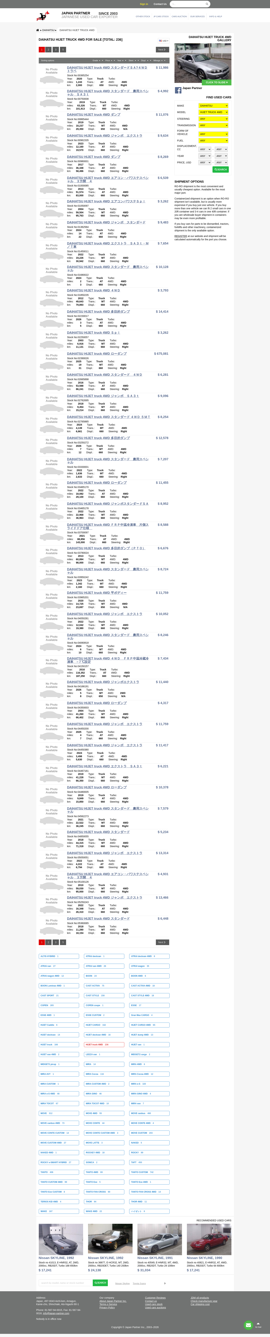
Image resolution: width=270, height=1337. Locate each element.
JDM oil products (200, 1297)
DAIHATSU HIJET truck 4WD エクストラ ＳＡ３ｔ (104, 766)
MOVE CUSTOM (142, 1133)
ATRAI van (47, 966)
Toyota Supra (139, 1283)
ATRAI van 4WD (96, 966)
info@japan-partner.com (56, 1313)
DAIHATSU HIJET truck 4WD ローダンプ (96, 353)
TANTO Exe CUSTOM (52, 1192)
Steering (183, 118)
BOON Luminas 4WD (52, 986)
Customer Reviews (155, 1297)
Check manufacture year (204, 1301)
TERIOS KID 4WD (50, 1201)
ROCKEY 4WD (95, 1152)
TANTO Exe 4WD (141, 1182)
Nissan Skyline (122, 1283)
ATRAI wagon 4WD (52, 976)
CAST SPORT (49, 995)
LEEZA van (93, 1054)
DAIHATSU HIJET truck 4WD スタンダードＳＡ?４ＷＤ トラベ (107, 69)
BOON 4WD (138, 976)
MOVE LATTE (94, 1143)
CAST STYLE (95, 995)
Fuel (180, 140)
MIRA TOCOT (49, 1103)
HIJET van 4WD (49, 1054)
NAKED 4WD (48, 1152)
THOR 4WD (139, 1201)
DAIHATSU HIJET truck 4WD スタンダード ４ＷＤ (104, 374)
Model (181, 112)
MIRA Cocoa (95, 1074)
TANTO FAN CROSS (98, 1192)
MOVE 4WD (94, 1113)
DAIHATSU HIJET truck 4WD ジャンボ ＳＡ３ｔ (103, 396)
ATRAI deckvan (95, 956)
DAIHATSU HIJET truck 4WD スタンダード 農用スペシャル (107, 268)
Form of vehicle (182, 132)
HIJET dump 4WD (142, 1035)
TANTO (46, 1172)
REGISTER (180, 236)
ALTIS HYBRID (49, 956)
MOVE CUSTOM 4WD (53, 1143)
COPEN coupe (94, 1005)
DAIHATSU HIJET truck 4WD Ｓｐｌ (93, 332)
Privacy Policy (107, 1307)
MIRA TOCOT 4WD (97, 1103)
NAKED (136, 1143)
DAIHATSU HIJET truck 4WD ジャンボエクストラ (103, 682)
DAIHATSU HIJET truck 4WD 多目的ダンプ (98, 311)
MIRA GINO (94, 1093)
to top (258, 1325)
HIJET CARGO (96, 1025)
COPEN (47, 1005)
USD (164, 41)
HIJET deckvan (50, 1035)
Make (180, 105)
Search (220, 169)
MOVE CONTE (95, 1123)
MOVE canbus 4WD (52, 1123)
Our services (197, 16)
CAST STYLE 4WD (142, 995)
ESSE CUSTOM (95, 1015)
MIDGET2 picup (49, 1064)
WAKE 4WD (94, 1211)
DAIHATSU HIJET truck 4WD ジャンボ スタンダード (106, 222)
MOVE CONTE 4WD (142, 1123)
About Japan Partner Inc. (113, 1301)
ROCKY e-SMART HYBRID (55, 1162)
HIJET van (138, 1044)
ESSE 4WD (47, 1015)
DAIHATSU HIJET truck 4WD (77, 30)
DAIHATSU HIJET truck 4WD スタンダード (98, 832)
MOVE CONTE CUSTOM (54, 1133)
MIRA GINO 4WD (141, 1093)
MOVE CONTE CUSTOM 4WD (102, 1133)
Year (180, 156)
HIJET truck (49, 1044)
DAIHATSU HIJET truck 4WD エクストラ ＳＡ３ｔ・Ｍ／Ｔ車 (107, 245)
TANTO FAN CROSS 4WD (146, 1192)
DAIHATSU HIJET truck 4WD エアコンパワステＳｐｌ (106, 201)
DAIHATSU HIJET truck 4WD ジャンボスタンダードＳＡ (107, 503)
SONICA (91, 1162)
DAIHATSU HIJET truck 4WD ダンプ (93, 114)
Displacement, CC (187, 148)
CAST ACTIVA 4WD (143, 986)
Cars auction (179, 16)
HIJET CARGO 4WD (143, 1025)
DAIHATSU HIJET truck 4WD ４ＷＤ (93, 290)
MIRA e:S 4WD (49, 1093)
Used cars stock (154, 1304)
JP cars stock (161, 16)
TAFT (136, 1162)
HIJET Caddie (48, 1025)
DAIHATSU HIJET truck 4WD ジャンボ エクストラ (104, 135)
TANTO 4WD (94, 1172)
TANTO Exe (93, 1182)
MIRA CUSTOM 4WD (97, 1084)
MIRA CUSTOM (49, 1084)
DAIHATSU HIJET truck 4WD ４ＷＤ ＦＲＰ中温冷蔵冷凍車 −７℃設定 (107, 660)
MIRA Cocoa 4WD (142, 1074)
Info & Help (215, 16)
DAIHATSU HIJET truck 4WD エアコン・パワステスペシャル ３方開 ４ (107, 179)
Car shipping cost (200, 1304)
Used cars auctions (155, 1307)
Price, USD (184, 162)
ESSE (136, 1005)
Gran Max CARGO (141, 1015)
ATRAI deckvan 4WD (143, 956)
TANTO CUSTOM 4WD (53, 1182)
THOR (91, 1201)
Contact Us (160, 4)
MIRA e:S (138, 1084)
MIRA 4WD (138, 1064)
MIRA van (137, 1103)
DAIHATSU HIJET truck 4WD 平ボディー (96, 593)
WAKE (46, 1211)
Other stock (143, 16)
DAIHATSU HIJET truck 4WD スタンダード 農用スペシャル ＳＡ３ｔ (107, 92)
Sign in (144, 4)
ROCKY (137, 1152)
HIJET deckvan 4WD (98, 1035)
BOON (91, 976)
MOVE (46, 1113)
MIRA (91, 1064)
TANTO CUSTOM (142, 1172)
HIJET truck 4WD (97, 1044)
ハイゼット (138, 1211)
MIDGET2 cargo (140, 1054)
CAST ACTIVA (95, 986)
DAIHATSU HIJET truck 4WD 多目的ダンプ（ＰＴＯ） (106, 548)
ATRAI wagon (140, 966)
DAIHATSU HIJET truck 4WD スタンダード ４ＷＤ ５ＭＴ (108, 417)
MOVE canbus (141, 1113)
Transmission (186, 125)
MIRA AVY (47, 1074)
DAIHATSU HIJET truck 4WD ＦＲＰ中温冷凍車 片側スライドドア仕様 (107, 526)
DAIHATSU (48, 30)
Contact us (151, 1301)
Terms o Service (108, 1304)
